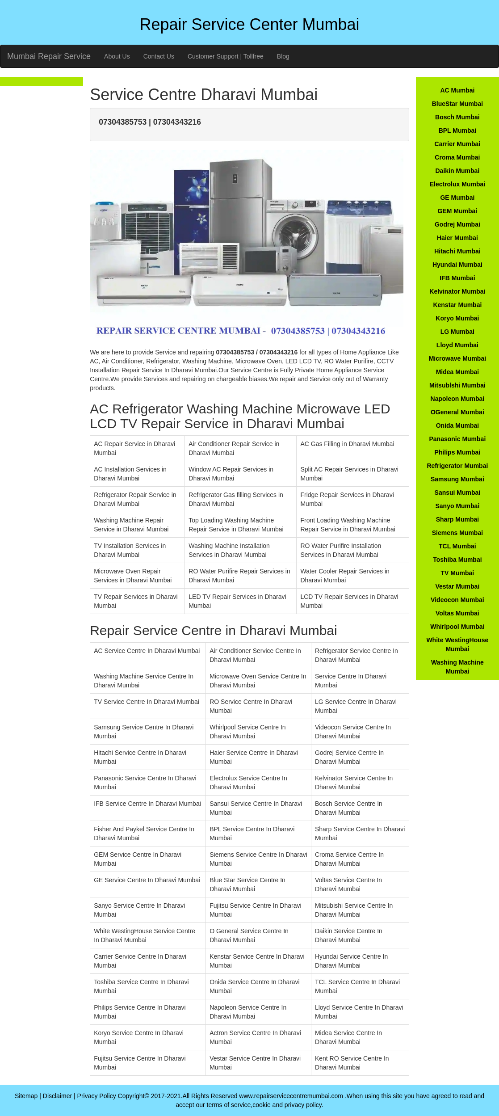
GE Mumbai (457, 197)
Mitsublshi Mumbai (457, 385)
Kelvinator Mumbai (457, 291)
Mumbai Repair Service (49, 56)
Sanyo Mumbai (457, 506)
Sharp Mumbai (457, 519)
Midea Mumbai (457, 371)
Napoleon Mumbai (458, 398)
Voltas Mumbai (457, 613)
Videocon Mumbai (457, 599)
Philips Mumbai (458, 452)
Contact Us (158, 56)
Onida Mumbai (457, 425)
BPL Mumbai (458, 130)
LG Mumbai (457, 331)
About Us (117, 56)
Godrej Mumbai (457, 224)
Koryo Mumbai (457, 318)
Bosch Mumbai (457, 117)
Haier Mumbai (457, 237)
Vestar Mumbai (457, 586)
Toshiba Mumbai (457, 559)
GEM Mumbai (458, 211)
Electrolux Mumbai (457, 184)
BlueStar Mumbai (457, 103)
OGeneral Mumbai (457, 412)
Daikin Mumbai (457, 170)
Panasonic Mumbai (457, 438)
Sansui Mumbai (458, 492)
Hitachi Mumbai (457, 251)
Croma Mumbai (457, 157)
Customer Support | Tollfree (226, 56)
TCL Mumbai (457, 546)
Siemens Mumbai (457, 532)
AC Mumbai (457, 90)
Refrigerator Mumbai (457, 465)
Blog (283, 56)
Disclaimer (57, 1095)
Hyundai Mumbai (457, 264)
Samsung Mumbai (457, 479)
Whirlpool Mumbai (457, 626)
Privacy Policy (96, 1095)
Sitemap (26, 1095)
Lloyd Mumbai (457, 345)
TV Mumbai (457, 573)
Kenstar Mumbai (457, 304)
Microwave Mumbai (457, 358)
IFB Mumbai (457, 278)
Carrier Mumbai (458, 143)
